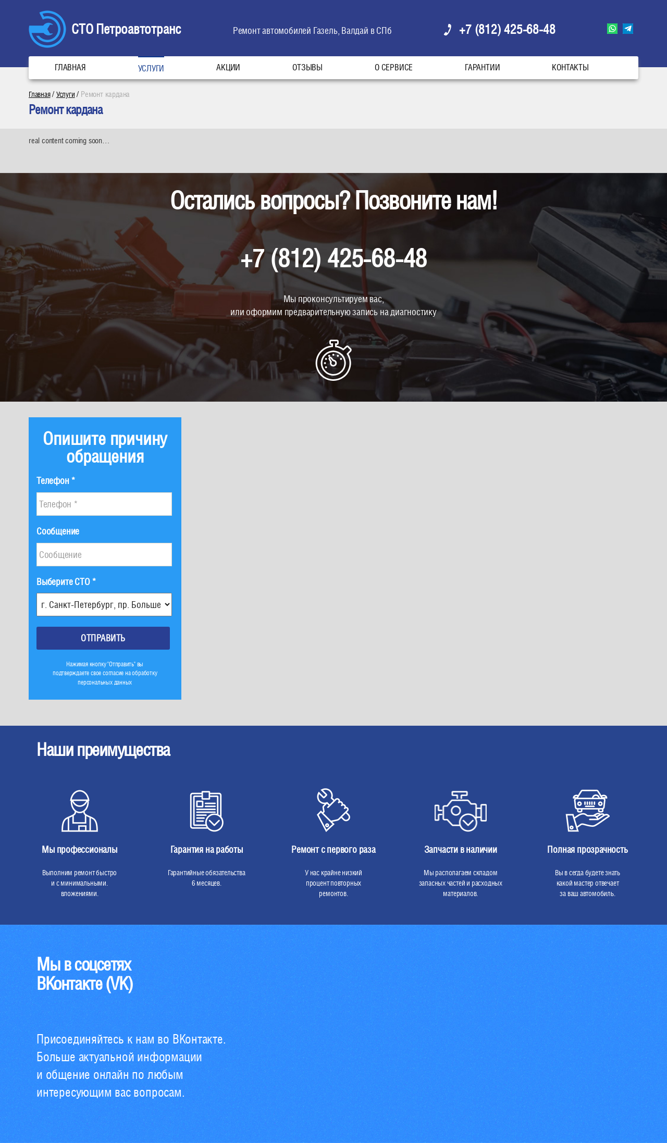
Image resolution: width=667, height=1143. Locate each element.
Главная (70, 67)
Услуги (151, 68)
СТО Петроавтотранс (126, 29)
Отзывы (307, 67)
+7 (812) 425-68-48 (507, 29)
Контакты (570, 67)
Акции (228, 67)
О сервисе (394, 67)
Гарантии (482, 67)
